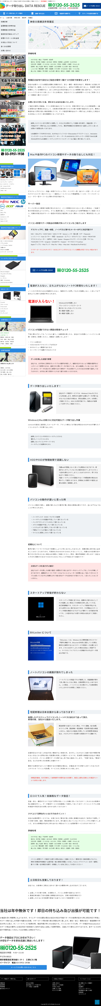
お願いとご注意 (56, 988)
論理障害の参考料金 (8, 26)
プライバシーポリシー (85, 988)
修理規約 (81, 992)
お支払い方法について (9, 42)
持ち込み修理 (29, 983)
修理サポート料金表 (57, 985)
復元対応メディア (5, 988)
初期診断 (4, 22)
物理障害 (2, 986)
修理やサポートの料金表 (10, 38)
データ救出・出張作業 (32, 986)
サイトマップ (82, 994)
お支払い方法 (56, 986)
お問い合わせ (6, 50)
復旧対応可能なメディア (10, 34)
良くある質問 (6, 46)
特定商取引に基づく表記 (85, 990)
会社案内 (81, 986)
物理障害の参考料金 (8, 30)
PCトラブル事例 (56, 990)
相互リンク (82, 985)
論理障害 (2, 985)
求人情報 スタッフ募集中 (85, 983)
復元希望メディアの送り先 (33, 985)
